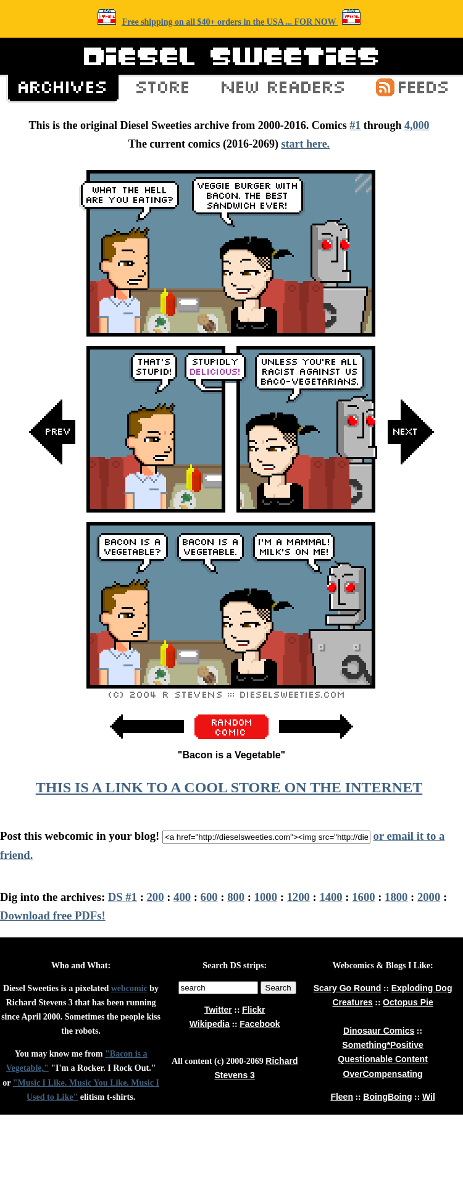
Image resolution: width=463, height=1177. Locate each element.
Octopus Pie (408, 1002)
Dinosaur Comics (378, 1031)
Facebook (260, 1024)
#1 (355, 125)
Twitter (218, 1010)
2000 (428, 896)
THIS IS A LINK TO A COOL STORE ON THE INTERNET (229, 787)
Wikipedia (210, 1024)
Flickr (253, 1010)
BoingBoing (387, 1097)
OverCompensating (383, 1074)
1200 (298, 896)
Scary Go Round (348, 988)
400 (182, 896)
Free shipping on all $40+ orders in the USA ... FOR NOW (230, 22)
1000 (265, 896)
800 (235, 896)
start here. (305, 144)
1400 (330, 896)
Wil (428, 1097)
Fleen (341, 1097)
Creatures (352, 1002)
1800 (396, 896)
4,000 (417, 125)
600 (209, 896)
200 (155, 896)
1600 (363, 896)
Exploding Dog (422, 988)
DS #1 (122, 896)
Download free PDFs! (53, 915)
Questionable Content (382, 1059)
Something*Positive (382, 1045)
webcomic (129, 988)
